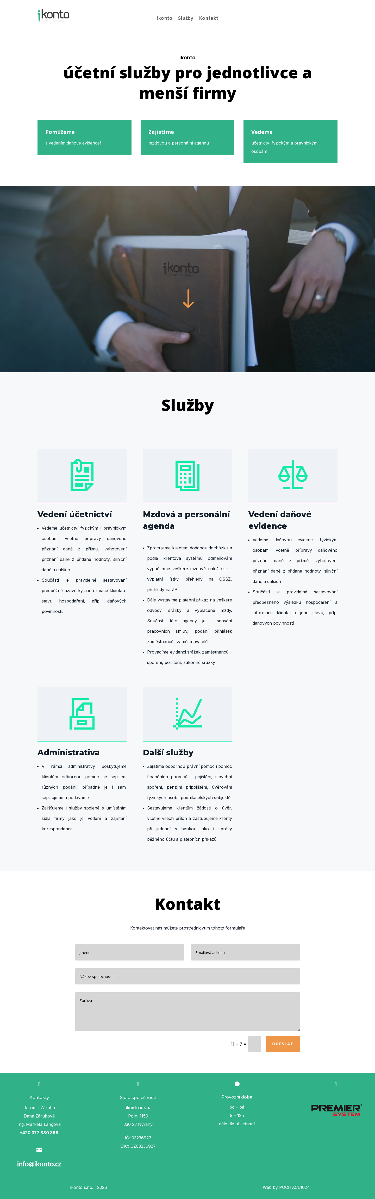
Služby (185, 19)
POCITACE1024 (294, 1187)
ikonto (164, 19)
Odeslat (282, 1043)
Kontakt (208, 19)
